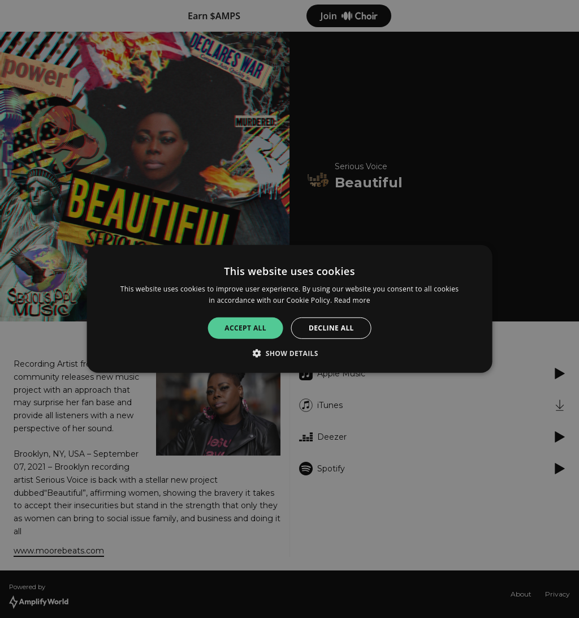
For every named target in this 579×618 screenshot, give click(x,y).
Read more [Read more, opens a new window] (352, 300)
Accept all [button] (245, 328)
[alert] (289, 309)
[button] (289, 353)
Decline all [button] (331, 328)
